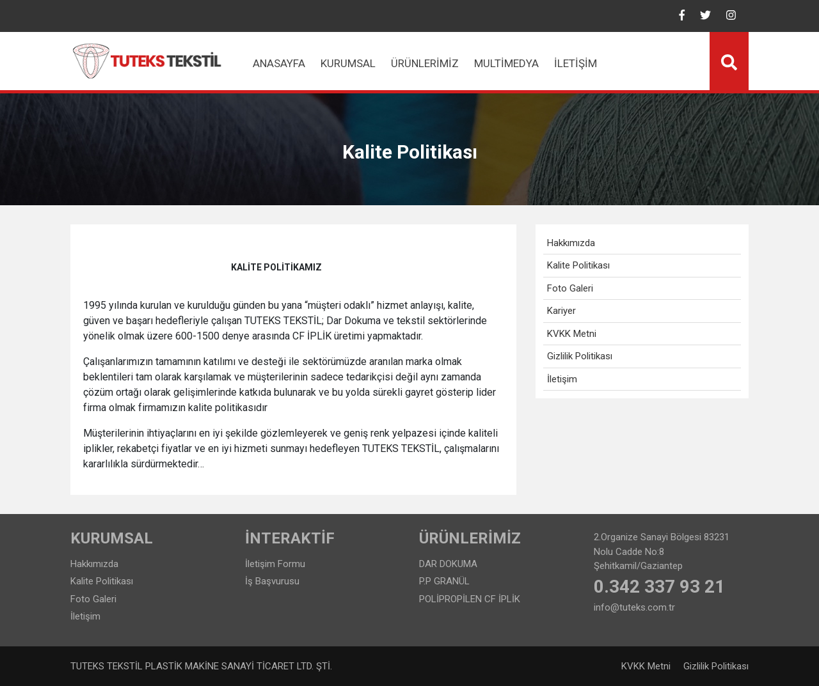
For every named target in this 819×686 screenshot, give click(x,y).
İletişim (575, 63)
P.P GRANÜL (444, 581)
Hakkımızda (571, 243)
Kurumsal (348, 63)
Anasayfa (279, 63)
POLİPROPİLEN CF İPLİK (469, 599)
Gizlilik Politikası (579, 356)
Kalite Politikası (578, 265)
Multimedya (506, 63)
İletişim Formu (275, 564)
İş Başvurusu (272, 581)
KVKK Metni (571, 333)
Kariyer (561, 310)
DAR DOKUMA (448, 564)
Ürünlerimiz (425, 63)
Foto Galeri (570, 288)
